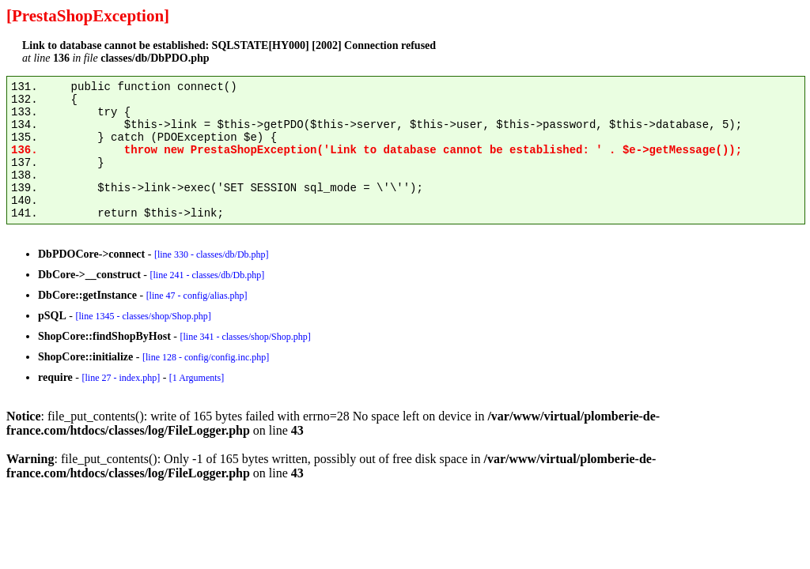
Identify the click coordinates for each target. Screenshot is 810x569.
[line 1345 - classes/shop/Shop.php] (142, 316)
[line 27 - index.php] (120, 377)
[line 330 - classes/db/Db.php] (211, 254)
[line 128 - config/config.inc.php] (205, 357)
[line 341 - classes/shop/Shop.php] (245, 336)
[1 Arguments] (196, 377)
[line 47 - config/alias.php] (197, 295)
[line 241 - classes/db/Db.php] (207, 275)
